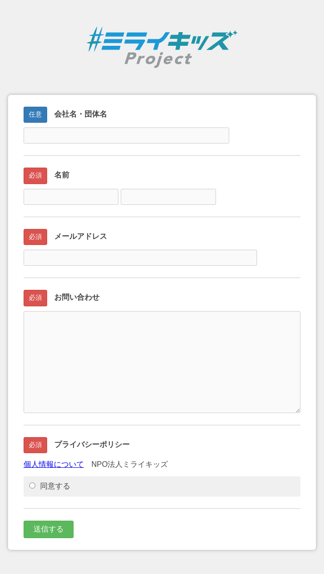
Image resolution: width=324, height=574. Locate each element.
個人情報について (54, 464)
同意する (49, 486)
